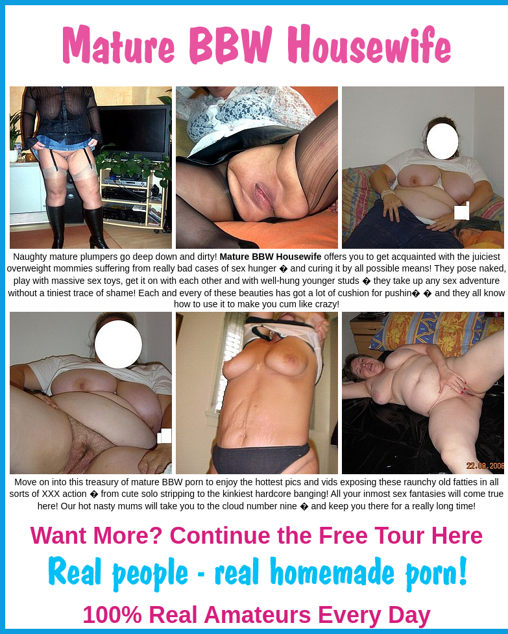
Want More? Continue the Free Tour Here (256, 535)
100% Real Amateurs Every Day (256, 615)
